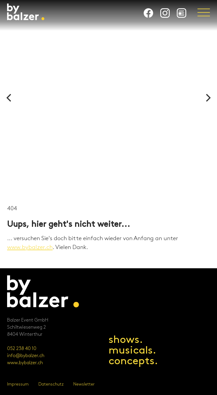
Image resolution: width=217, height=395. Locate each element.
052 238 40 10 (21, 348)
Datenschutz (51, 384)
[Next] (207, 97)
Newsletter (84, 384)
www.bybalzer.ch (30, 247)
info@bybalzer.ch (25, 356)
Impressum (18, 384)
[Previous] (9, 97)
